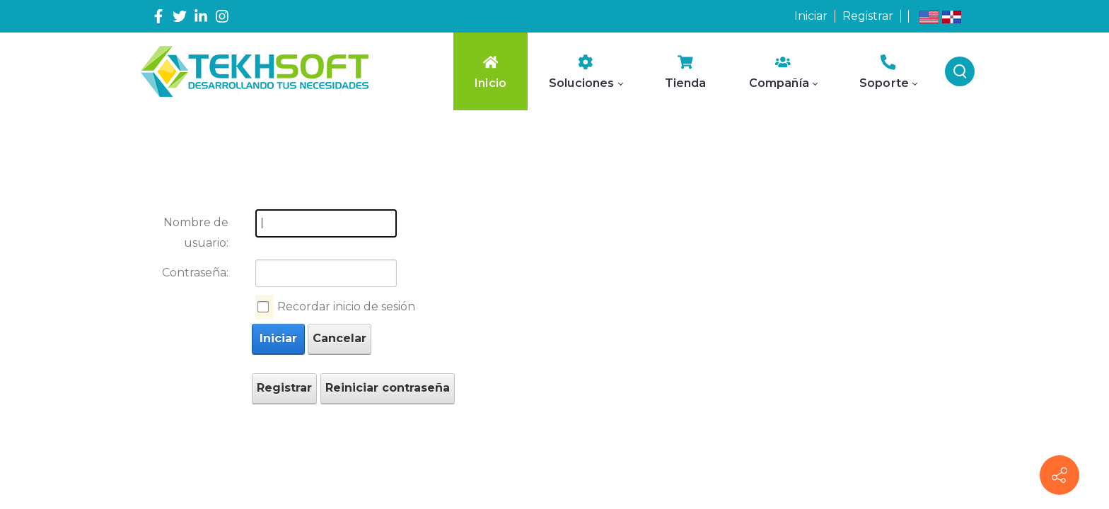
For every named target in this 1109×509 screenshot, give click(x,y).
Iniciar (811, 16)
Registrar (867, 16)
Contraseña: (195, 272)
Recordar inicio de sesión (346, 306)
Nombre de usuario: (195, 233)
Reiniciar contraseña (387, 387)
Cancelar (339, 338)
